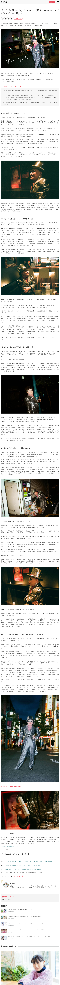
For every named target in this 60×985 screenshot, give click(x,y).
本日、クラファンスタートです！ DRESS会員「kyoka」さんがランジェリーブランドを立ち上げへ (26, 923)
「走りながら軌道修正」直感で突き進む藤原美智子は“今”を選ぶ (20, 909)
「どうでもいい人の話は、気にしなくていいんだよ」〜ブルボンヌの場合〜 (22, 865)
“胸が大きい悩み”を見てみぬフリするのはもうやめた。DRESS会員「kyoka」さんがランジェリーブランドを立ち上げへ (30, 936)
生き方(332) (56, 6)
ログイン (46, 2)
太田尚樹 (12, 883)
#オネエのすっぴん (6, 899)
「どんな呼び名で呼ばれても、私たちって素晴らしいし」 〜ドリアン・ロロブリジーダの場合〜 (27, 861)
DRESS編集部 (11, 911)
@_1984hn (24, 849)
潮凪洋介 (10, 932)
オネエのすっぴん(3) (49, 6)
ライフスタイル (10, 6)
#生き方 (13, 899)
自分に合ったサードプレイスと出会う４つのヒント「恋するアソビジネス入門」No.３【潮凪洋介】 (27, 929)
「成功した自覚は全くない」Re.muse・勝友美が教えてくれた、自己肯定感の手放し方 (24, 916)
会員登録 (52, 2)
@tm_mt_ (11, 849)
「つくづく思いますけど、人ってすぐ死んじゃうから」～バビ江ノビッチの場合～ (24, 869)
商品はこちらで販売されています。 (11, 846)
